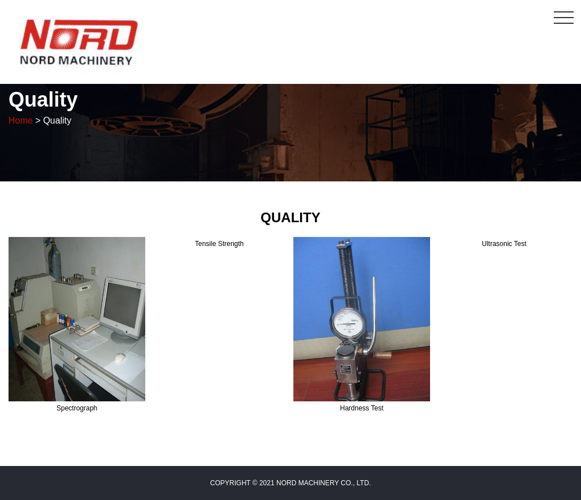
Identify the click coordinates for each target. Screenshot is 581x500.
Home (21, 120)
